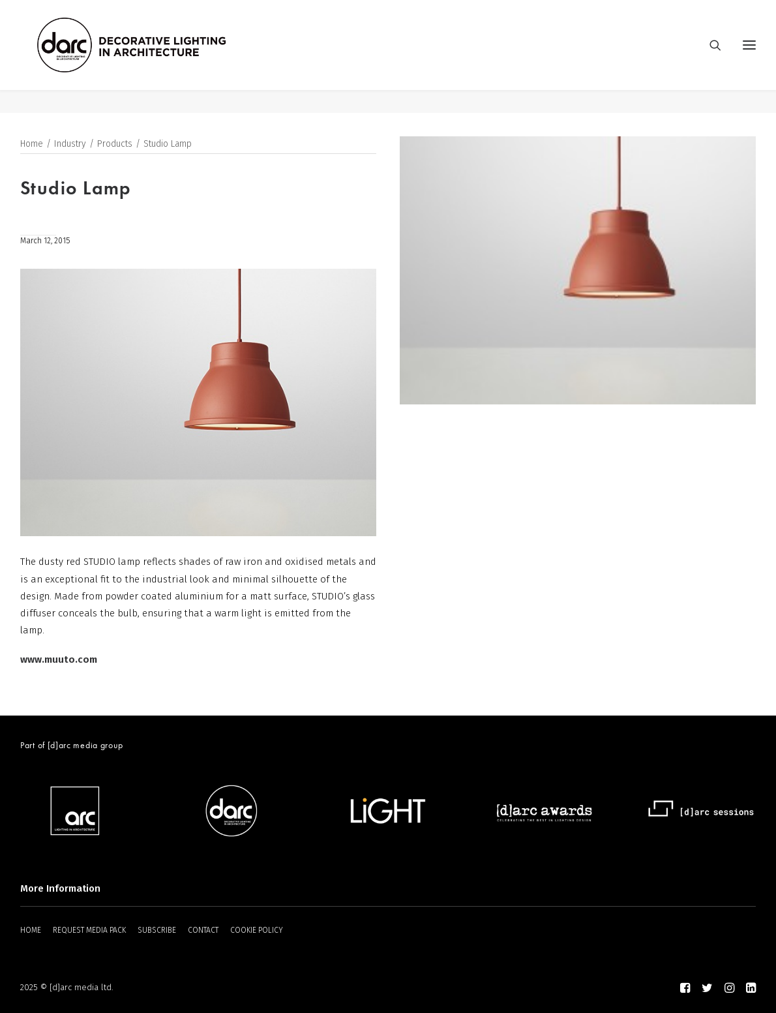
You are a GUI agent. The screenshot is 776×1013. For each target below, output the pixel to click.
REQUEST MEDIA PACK (89, 930)
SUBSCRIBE (157, 930)
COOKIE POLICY (256, 930)
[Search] (709, 57)
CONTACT (203, 930)
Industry (70, 144)
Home (31, 144)
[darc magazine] (155, 57)
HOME (30, 930)
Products (114, 144)
